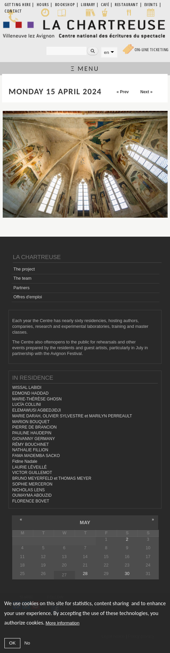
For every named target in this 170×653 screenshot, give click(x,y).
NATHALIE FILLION (30, 450)
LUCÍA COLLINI (26, 404)
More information (62, 623)
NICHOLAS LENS (28, 490)
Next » (146, 92)
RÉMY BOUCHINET (30, 444)
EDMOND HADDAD (30, 393)
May (85, 522)
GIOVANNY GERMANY (33, 438)
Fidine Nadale (24, 461)
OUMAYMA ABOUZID (32, 495)
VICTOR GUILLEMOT (32, 472)
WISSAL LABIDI (26, 387)
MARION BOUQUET (31, 421)
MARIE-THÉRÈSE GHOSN (37, 399)
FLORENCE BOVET (30, 501)
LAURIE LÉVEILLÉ (29, 467)
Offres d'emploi (27, 297)
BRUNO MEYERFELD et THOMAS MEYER (51, 478)
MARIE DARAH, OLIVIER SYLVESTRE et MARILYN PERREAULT (72, 416)
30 (127, 573)
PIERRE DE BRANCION (34, 427)
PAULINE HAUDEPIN (32, 433)
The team (22, 278)
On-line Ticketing (151, 50)
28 (85, 573)
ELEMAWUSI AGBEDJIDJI (36, 410)
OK (12, 643)
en (106, 52)
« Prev (122, 92)
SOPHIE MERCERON (32, 484)
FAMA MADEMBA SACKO (36, 455)
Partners (21, 287)
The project (24, 269)
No (27, 643)
